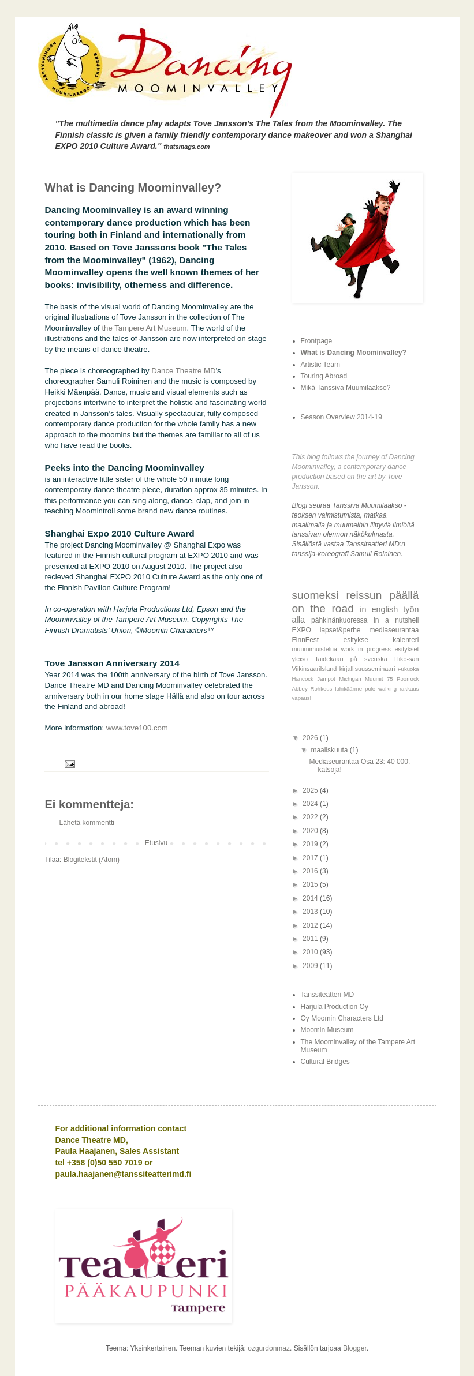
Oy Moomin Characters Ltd (342, 1018)
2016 (311, 871)
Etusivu (156, 843)
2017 (311, 858)
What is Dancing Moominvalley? (353, 352)
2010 (311, 952)
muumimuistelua (315, 649)
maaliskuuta (330, 750)
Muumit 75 (379, 679)
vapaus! (302, 698)
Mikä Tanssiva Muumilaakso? (346, 388)
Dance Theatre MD (183, 370)
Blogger (355, 1348)
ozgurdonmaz (269, 1348)
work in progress (366, 649)
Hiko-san (406, 658)
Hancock (302, 679)
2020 (311, 831)
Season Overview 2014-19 (341, 417)
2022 (311, 817)
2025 (311, 790)
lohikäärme (348, 688)
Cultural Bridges (325, 1062)
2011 (311, 939)
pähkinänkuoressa (339, 620)
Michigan (350, 679)
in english (379, 609)
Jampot (326, 679)
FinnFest (305, 640)
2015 (311, 884)
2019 (311, 844)
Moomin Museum (327, 1030)
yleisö (300, 658)
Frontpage (317, 341)
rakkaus (409, 688)
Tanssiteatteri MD (327, 995)
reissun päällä (382, 595)
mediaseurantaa (394, 630)
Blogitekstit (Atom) (92, 860)
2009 (311, 966)
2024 (311, 804)
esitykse (355, 640)
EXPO (301, 630)
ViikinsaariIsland (314, 668)
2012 (311, 925)
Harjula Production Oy (334, 1007)
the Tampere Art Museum (144, 328)
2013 (311, 912)
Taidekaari (329, 658)
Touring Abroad (324, 376)
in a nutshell (396, 620)
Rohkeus (322, 688)
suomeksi (315, 595)
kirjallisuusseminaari (367, 668)
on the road (323, 608)
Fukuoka (408, 669)
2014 (311, 898)
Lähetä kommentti (86, 823)
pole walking (381, 688)
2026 (311, 738)
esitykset (407, 649)
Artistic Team (320, 365)
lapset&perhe (340, 630)
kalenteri (406, 640)
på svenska (368, 658)
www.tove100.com (137, 727)
